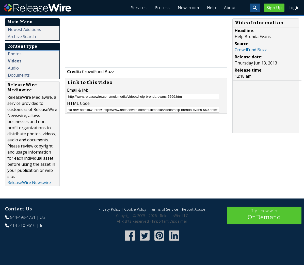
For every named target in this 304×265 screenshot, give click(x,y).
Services (139, 7)
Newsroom (188, 7)
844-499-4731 (23, 217)
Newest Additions (24, 29)
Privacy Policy (109, 209)
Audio (13, 68)
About (230, 7)
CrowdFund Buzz (251, 50)
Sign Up (274, 7)
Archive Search (22, 36)
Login (294, 7)
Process (162, 7)
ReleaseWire (37, 8)
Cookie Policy (135, 209)
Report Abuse (193, 209)
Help (211, 7)
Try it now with (264, 215)
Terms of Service (164, 209)
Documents (19, 75)
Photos (15, 54)
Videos (14, 61)
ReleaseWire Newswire (29, 182)
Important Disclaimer (169, 221)
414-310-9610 (23, 225)
